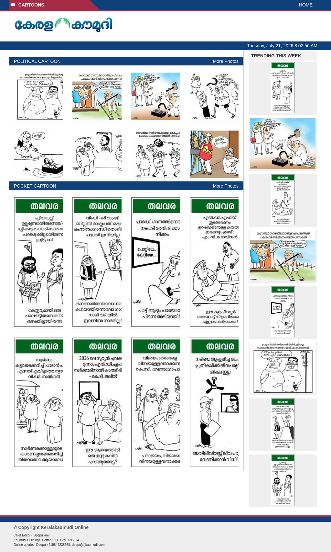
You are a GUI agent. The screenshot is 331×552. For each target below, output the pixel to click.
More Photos (226, 61)
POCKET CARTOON (35, 186)
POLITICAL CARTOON (37, 61)
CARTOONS (27, 4)
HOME (306, 4)
